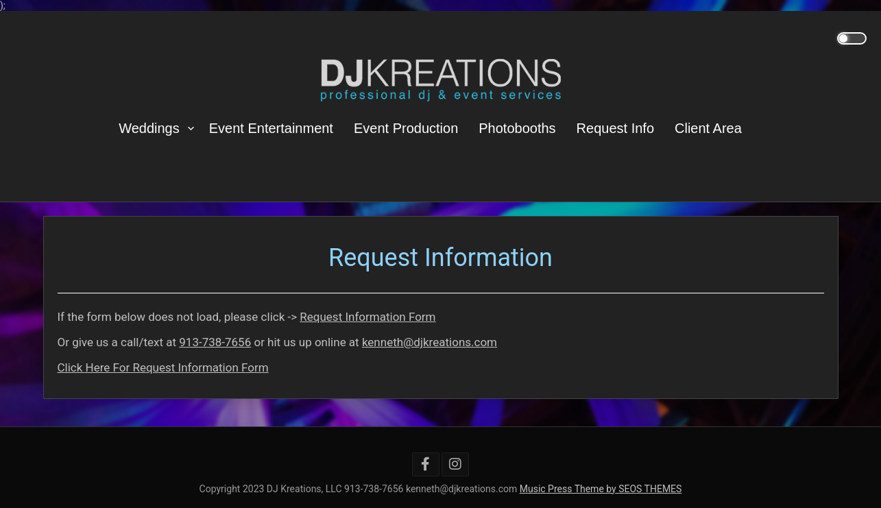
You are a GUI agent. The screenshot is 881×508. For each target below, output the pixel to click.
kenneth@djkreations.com (429, 342)
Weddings (149, 128)
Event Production (406, 128)
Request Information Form (367, 317)
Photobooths (517, 128)
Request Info (615, 128)
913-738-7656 (215, 342)
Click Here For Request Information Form (163, 367)
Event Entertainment (271, 128)
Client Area (708, 128)
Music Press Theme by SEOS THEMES (601, 488)
